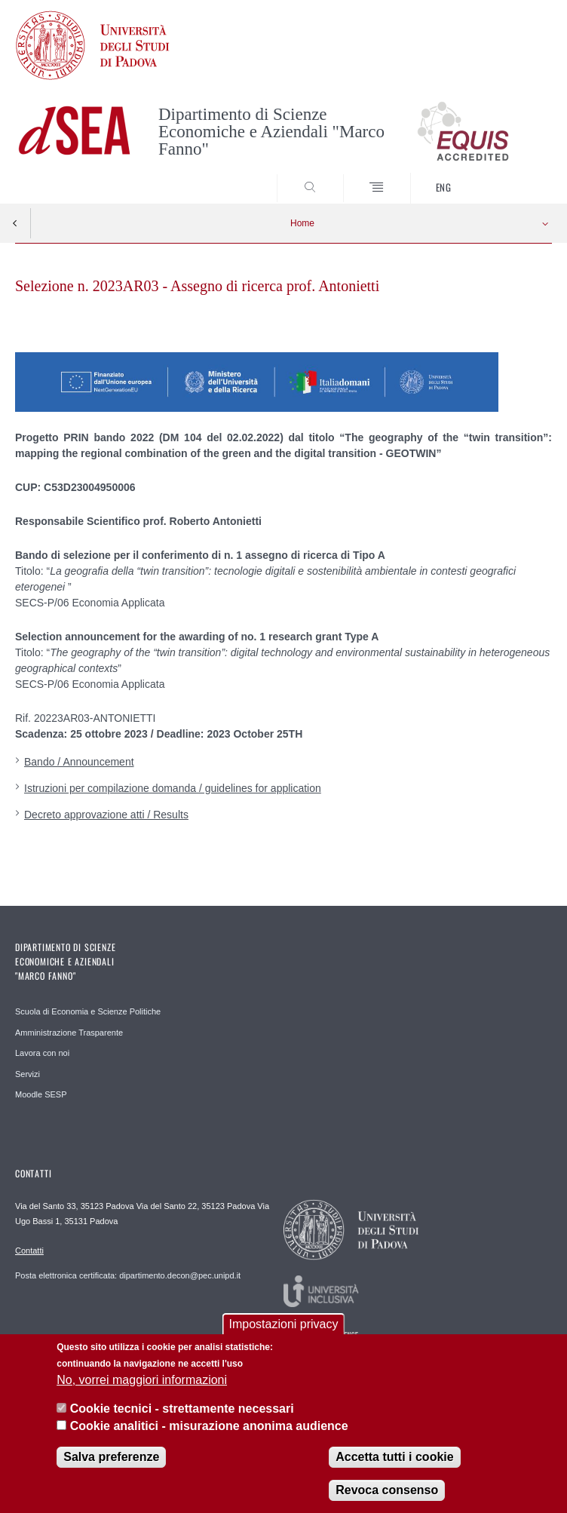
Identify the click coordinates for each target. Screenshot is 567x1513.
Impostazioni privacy (284, 1326)
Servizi (27, 1074)
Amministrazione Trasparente (69, 1032)
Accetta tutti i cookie (394, 1459)
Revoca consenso (387, 1492)
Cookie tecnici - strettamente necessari (182, 1410)
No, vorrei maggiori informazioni (142, 1382)
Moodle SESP (40, 1094)
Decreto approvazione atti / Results (106, 815)
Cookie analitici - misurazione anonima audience (209, 1427)
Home (302, 223)
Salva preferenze (111, 1459)
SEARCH (513, 175)
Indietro (15, 223)
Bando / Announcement (79, 762)
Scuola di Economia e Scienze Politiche (88, 1011)
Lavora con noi (42, 1052)
